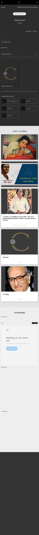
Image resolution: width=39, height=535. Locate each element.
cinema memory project (19, 225)
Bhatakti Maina (5, 86)
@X (2, 323)
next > (35, 31)
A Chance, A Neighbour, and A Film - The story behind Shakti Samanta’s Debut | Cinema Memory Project (19, 218)
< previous (28, 31)
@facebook (4, 367)
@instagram (4, 316)
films (19, 262)
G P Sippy (6, 294)
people (3, 7)
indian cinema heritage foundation (27, 7)
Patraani (5, 257)
